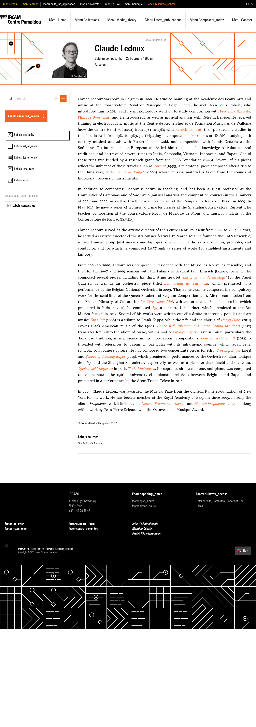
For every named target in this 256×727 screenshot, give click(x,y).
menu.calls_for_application (59, 4)
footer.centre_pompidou (86, 529)
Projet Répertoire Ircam (149, 533)
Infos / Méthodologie (147, 524)
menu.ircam (10, 4)
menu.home (57, 20)
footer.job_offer (17, 524)
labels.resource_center (161, 4)
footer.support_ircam (84, 524)
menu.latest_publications (163, 20)
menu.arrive (112, 4)
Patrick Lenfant (188, 129)
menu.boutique (134, 4)
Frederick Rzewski (235, 111)
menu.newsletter (90, 4)
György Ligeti (184, 332)
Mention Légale (144, 529)
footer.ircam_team (18, 529)
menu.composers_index (207, 20)
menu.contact (242, 20)
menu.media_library (122, 20)
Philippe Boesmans (94, 117)
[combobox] (37, 98)
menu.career (30, 4)
